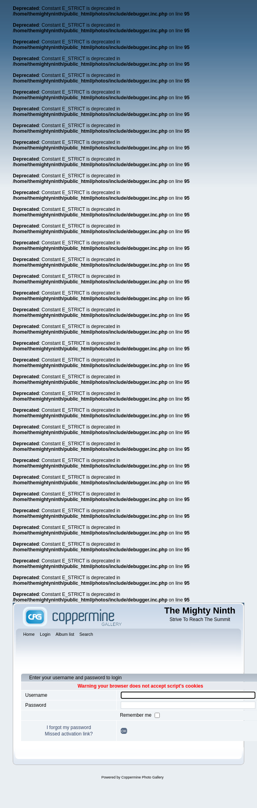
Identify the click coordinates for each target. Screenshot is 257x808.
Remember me (136, 715)
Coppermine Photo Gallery (142, 777)
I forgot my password (69, 727)
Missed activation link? (69, 734)
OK (124, 731)
